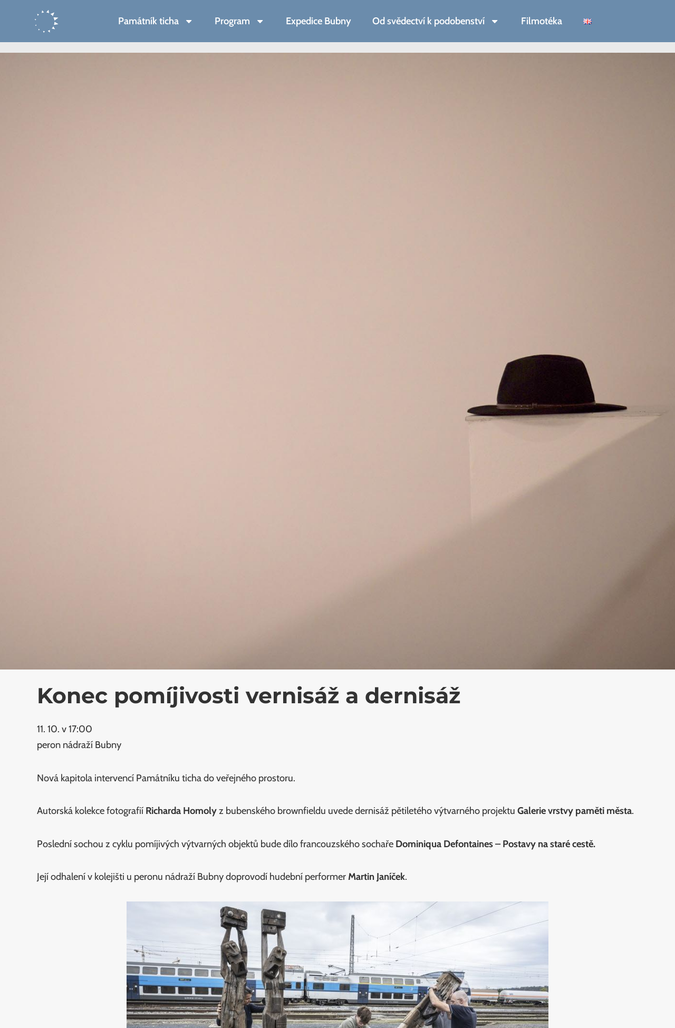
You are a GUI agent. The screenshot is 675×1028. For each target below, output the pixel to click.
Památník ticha (156, 21)
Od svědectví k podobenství (435, 21)
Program (240, 21)
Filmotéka (541, 21)
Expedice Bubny (318, 21)
